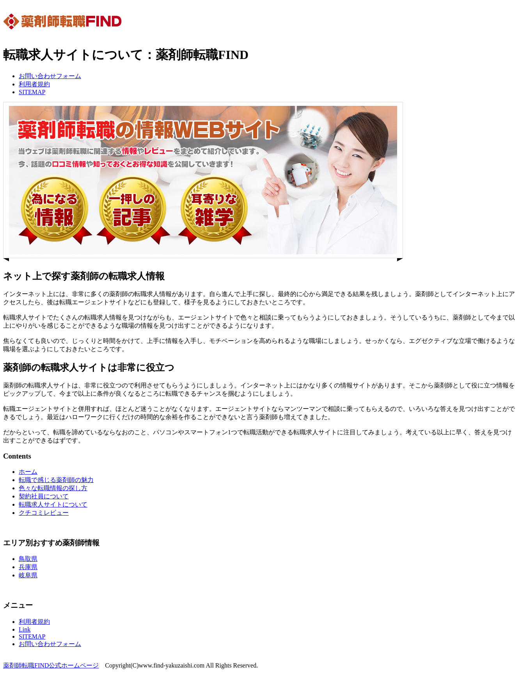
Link (24, 629)
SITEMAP (32, 92)
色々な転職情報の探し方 (53, 488)
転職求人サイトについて (53, 504)
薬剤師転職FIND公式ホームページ (51, 665)
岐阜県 (28, 575)
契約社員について (44, 496)
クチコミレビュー (44, 512)
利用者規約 (34, 84)
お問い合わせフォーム (50, 76)
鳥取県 (28, 558)
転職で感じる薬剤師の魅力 (56, 480)
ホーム (28, 471)
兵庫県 (28, 567)
